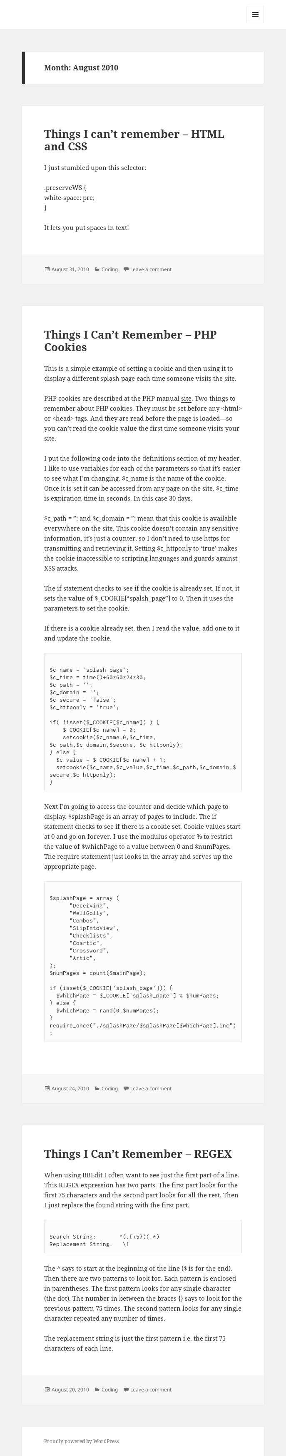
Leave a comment (151, 269)
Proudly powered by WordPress (81, 1441)
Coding (110, 269)
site (186, 398)
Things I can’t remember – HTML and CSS (134, 140)
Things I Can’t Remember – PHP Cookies (130, 340)
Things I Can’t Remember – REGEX (138, 1153)
